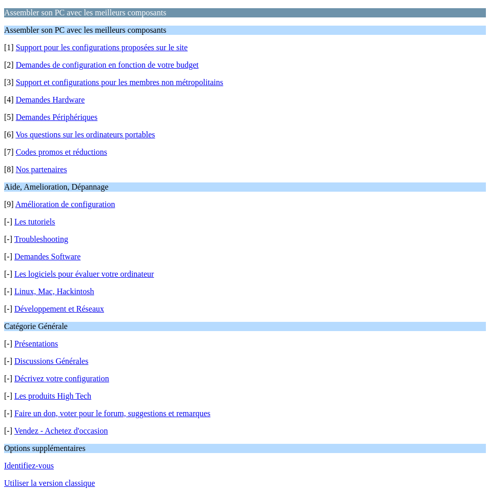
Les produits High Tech (52, 396)
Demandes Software (47, 256)
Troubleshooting (41, 239)
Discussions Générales (51, 361)
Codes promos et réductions (61, 152)
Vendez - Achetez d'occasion (61, 430)
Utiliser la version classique (49, 483)
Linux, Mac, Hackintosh (54, 291)
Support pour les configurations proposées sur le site (102, 47)
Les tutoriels (34, 221)
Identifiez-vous (29, 465)
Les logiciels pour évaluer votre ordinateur (84, 274)
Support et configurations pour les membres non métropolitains (119, 82)
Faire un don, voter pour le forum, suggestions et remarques (112, 413)
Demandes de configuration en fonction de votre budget (107, 64)
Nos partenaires (41, 169)
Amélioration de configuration (65, 204)
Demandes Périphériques (57, 117)
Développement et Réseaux (59, 308)
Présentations (36, 343)
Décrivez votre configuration (61, 378)
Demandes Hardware (50, 99)
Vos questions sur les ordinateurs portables (85, 134)
